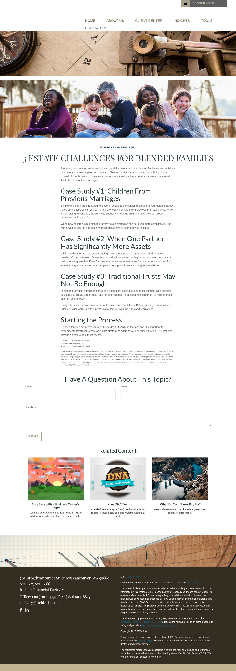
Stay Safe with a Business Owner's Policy (56, 506)
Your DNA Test (118, 504)
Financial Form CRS (135, 576)
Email (124, 386)
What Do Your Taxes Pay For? (180, 504)
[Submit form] (33, 436)
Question (30, 407)
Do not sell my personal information (160, 625)
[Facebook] (22, 609)
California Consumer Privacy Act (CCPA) (141, 622)
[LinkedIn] (27, 609)
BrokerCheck (192, 582)
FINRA (141, 640)
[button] (115, 20)
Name (28, 386)
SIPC (150, 640)
